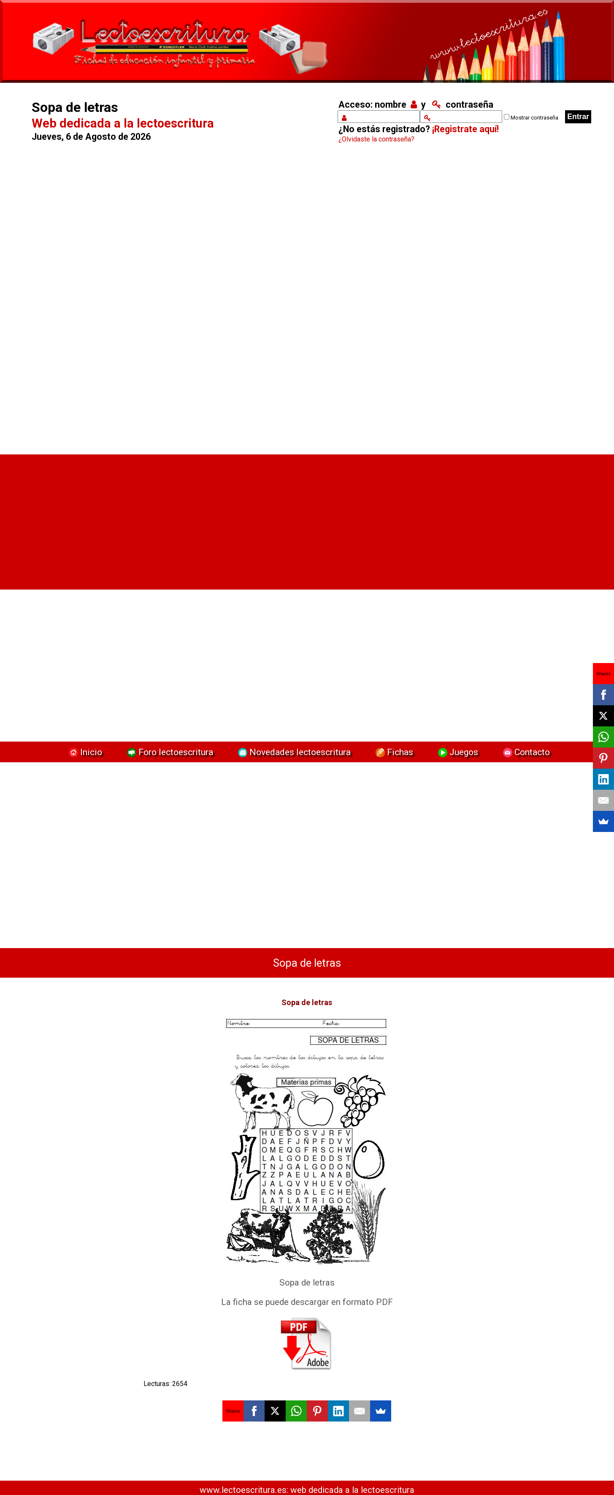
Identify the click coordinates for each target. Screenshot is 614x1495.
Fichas (393, 752)
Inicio (84, 752)
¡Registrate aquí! (465, 129)
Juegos (457, 752)
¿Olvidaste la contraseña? (376, 139)
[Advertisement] (173, 301)
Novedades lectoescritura (293, 752)
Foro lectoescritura (169, 752)
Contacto (524, 752)
